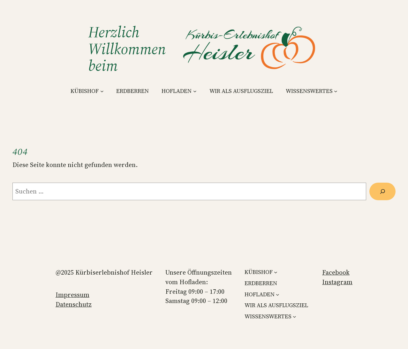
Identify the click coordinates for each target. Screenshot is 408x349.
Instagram (337, 281)
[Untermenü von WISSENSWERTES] (335, 91)
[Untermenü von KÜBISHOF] (102, 91)
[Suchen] (382, 191)
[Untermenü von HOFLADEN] (195, 91)
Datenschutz (74, 304)
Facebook (336, 272)
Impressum (72, 294)
